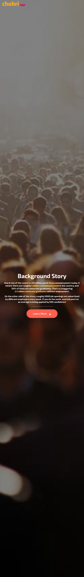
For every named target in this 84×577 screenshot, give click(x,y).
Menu (80, 4)
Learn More (42, 312)
